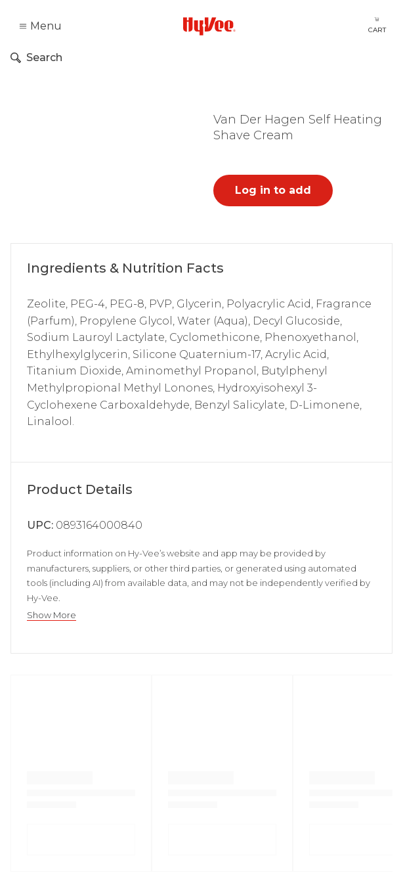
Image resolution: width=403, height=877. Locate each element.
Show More (51, 615)
